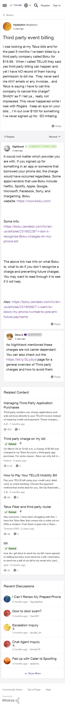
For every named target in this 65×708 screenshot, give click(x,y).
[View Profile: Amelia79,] (7, 644)
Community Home (12, 689)
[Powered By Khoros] (32, 700)
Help (48, 689)
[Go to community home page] (15, 5)
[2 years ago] (27, 528)
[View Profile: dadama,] (7, 660)
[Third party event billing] (17, 150)
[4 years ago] (19, 460)
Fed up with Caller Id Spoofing (34, 658)
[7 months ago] (16, 424)
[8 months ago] (16, 492)
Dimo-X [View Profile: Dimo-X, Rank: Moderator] (19, 334)
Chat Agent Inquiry (26, 642)
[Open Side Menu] (4, 5)
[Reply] (56, 126)
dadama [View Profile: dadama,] (34, 663)
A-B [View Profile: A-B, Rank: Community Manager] (6, 423)
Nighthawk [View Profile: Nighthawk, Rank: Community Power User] (18, 146)
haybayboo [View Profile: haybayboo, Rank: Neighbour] (19, 24)
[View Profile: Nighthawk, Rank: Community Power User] (7, 148)
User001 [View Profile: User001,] (34, 615)
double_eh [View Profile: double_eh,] (35, 632)
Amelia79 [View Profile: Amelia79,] (35, 649)
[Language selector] (28, 5)
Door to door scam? (27, 611)
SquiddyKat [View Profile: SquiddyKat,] (36, 601)
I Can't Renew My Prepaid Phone (36, 597)
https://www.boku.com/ (34, 201)
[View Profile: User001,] (7, 613)
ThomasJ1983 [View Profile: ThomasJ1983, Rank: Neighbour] (11, 528)
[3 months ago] (17, 565)
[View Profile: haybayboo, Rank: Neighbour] (7, 26)
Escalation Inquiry (25, 625)
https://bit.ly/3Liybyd (21, 359)
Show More (32, 673)
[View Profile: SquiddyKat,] (7, 599)
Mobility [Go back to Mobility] (8, 15)
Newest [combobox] (55, 136)
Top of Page (34, 689)
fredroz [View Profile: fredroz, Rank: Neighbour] (7, 460)
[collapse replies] (32, 143)
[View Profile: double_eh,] (7, 627)
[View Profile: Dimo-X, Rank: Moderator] (9, 336)
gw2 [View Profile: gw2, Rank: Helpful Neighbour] (6, 564)
